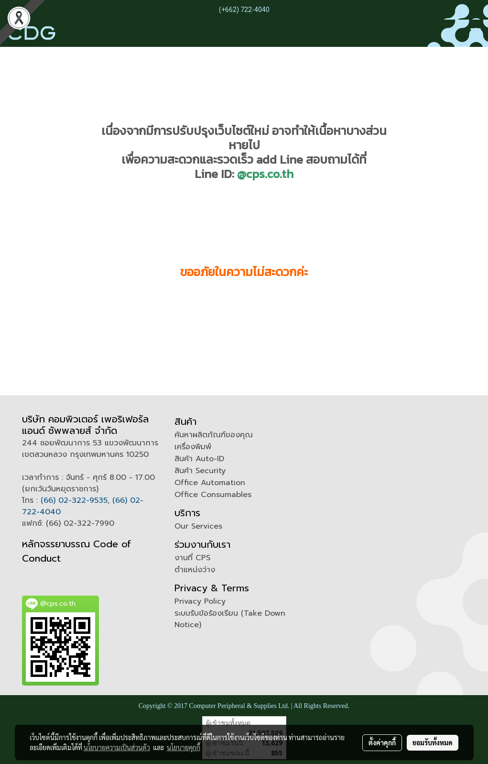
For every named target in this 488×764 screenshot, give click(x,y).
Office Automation (209, 482)
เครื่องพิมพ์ (192, 447)
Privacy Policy (200, 601)
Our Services (198, 526)
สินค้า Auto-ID (199, 459)
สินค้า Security (200, 470)
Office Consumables (212, 494)
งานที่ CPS (192, 558)
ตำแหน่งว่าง (194, 570)
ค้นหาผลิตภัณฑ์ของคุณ (213, 435)
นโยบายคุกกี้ (183, 747)
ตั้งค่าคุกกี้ (382, 742)
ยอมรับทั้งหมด (432, 742)
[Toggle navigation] (475, 33)
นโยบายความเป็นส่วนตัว (117, 747)
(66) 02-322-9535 (74, 500)
